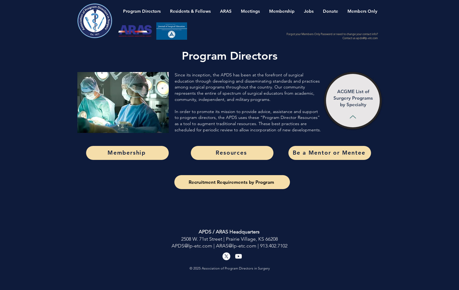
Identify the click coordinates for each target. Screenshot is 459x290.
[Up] (352, 116)
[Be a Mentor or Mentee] (329, 153)
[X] (226, 256)
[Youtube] (238, 256)
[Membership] (127, 153)
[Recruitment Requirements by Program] (232, 182)
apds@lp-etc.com (367, 38)
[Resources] (232, 153)
